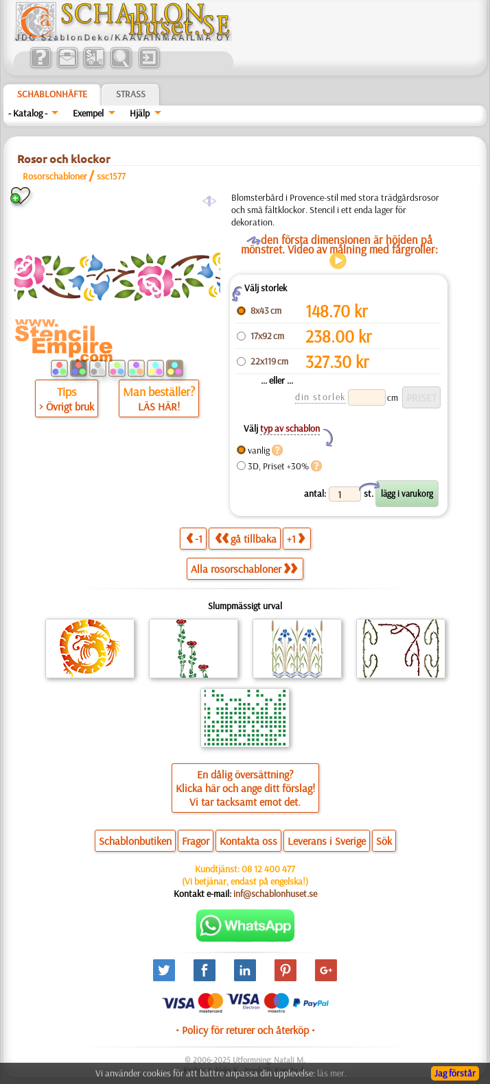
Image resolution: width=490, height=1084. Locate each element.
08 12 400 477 (268, 869)
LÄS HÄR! (159, 406)
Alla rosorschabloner (244, 569)
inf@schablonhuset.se (275, 893)
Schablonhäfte (52, 94)
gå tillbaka (246, 538)
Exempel (88, 113)
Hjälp (140, 113)
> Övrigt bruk (66, 406)
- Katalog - (27, 113)
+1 (296, 538)
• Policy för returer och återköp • (245, 1030)
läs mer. (332, 1073)
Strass (130, 94)
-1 (194, 538)
